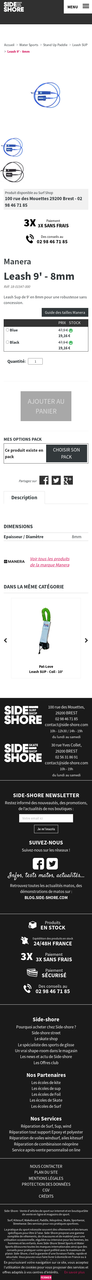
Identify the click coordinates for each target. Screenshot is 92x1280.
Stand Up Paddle (55, 45)
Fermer (46, 1277)
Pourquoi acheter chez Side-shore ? (46, 1027)
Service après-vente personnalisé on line (46, 1150)
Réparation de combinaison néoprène (46, 1144)
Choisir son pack (66, 453)
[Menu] (78, 6)
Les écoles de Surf (46, 1106)
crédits (46, 1196)
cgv (46, 1190)
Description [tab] (24, 497)
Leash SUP (80, 45)
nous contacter (46, 1166)
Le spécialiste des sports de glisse (46, 1045)
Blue (14, 330)
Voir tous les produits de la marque (49, 562)
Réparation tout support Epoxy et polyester (46, 1132)
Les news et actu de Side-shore (46, 1056)
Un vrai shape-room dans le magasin (46, 1050)
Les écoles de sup (46, 1088)
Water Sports (28, 45)
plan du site (46, 1172)
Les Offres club (46, 1062)
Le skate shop (46, 1038)
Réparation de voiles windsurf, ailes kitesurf (46, 1138)
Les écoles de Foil (46, 1094)
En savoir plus (74, 1272)
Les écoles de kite (46, 1082)
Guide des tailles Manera (65, 312)
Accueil (9, 45)
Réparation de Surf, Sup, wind (46, 1126)
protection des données (46, 1184)
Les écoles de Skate (46, 1100)
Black (14, 342)
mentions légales (46, 1178)
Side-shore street (46, 1033)
